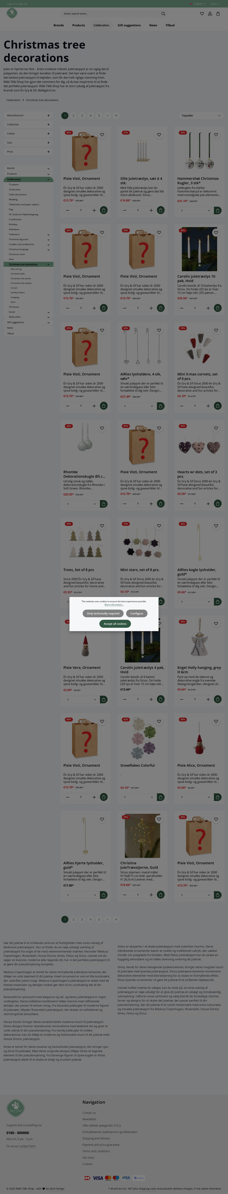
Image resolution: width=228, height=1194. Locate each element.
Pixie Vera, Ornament (82, 675)
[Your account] (209, 18)
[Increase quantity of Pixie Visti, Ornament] (94, 218)
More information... (114, 607)
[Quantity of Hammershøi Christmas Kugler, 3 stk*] (195, 218)
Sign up (22, 4)
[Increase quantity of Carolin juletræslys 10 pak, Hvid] (208, 316)
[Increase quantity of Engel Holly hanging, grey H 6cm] (208, 707)
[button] (48, 176)
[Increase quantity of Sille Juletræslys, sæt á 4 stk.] (151, 218)
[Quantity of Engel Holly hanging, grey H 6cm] (195, 707)
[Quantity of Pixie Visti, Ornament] (81, 218)
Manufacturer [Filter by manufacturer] (28, 123)
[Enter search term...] (109, 18)
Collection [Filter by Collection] (28, 132)
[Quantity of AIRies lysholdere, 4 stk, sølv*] (138, 414)
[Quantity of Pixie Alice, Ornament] (195, 804)
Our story (88, 1157)
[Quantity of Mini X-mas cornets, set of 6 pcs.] (195, 414)
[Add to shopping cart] (104, 218)
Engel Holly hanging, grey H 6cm (199, 677)
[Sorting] (201, 124)
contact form (27, 1146)
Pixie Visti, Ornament (81, 186)
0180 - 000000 (17, 1132)
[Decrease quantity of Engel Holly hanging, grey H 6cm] (181, 707)
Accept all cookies (115, 624)
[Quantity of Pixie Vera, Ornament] (81, 707)
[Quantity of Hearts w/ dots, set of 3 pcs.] (195, 511)
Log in (10, 4)
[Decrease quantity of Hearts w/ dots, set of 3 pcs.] (181, 511)
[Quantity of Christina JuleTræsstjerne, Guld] (138, 902)
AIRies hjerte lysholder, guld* (83, 872)
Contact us (89, 1113)
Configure (135, 615)
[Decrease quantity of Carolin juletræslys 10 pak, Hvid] (181, 316)
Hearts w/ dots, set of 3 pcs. (197, 481)
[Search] (163, 18)
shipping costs (147, 1188)
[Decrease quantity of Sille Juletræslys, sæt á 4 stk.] (124, 218)
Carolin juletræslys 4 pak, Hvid (142, 677)
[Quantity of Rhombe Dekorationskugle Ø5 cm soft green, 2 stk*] (81, 511)
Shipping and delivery (96, 1138)
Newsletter (89, 1119)
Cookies (87, 1164)
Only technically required (104, 615)
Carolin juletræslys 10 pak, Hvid (196, 286)
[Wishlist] (201, 18)
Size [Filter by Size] (28, 150)
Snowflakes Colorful (137, 772)
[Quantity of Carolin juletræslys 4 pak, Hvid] (138, 707)
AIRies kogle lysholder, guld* (196, 579)
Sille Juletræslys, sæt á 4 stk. (141, 188)
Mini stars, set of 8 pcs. (139, 577)
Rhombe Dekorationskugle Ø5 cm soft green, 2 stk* (84, 481)
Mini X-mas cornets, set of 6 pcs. (197, 384)
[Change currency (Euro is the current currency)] (215, 3)
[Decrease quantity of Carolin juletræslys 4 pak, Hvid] (124, 707)
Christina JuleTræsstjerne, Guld (139, 872)
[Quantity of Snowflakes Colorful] (138, 804)
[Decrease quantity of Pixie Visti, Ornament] (67, 218)
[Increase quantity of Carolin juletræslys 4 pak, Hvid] (151, 707)
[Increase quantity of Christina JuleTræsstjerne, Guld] (151, 902)
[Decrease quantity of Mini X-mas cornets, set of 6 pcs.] (181, 414)
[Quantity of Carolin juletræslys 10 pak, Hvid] (195, 316)
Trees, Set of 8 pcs (78, 577)
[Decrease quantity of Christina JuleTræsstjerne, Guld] (124, 902)
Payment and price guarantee (101, 1145)
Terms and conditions (96, 1151)
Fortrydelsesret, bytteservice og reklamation (110, 1132)
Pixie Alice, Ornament (196, 772)
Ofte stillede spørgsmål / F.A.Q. (101, 1125)
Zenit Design (57, 1188)
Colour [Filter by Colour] (28, 141)
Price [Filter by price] (28, 159)
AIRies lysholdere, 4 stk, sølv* (140, 384)
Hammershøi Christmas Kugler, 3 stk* (198, 188)
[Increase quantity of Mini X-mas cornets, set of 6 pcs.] (208, 414)
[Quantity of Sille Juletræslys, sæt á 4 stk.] (138, 218)
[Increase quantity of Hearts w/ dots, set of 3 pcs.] (208, 511)
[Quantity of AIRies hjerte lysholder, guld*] (81, 902)
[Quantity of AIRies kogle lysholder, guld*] (195, 609)
